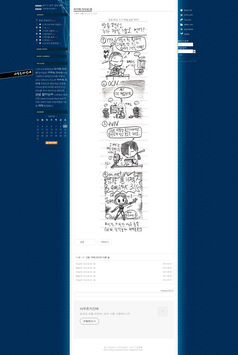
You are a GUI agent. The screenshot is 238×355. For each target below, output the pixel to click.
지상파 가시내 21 (84, 280)
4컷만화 (60, 90)
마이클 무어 (41, 90)
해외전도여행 (51, 76)
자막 (40, 105)
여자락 (50, 87)
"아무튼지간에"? (49, 8)
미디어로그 (186, 24)
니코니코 (39, 69)
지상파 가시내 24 (83, 9)
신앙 (37, 98)
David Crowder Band (49, 98)
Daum (126, 350)
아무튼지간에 (89, 308)
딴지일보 (42, 72)
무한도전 (44, 83)
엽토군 (105, 350)
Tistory (140, 350)
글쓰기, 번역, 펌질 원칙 (52, 5)
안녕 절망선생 (44, 94)
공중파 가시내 (55, 72)
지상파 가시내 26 (84, 264)
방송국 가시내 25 (84, 268)
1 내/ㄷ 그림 (79, 13)
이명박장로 (57, 102)
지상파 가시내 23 (84, 272)
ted (61, 98)
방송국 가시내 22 (84, 276)
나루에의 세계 (60, 94)
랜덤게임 (54, 83)
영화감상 (49, 69)
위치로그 (186, 14)
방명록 (186, 29)
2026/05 (51, 116)
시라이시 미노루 (48, 80)
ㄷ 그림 (86, 257)
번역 (44, 87)
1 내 (78, 257)
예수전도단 (59, 87)
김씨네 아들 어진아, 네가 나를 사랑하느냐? (105, 313)
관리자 (186, 33)
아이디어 (51, 90)
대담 (49, 102)
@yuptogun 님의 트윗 (187, 61)
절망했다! (48, 105)
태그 (186, 19)
